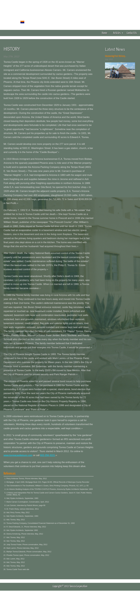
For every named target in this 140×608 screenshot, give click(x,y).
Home (104, 32)
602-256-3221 (47, 455)
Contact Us (132, 32)
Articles (118, 32)
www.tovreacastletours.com (18, 455)
